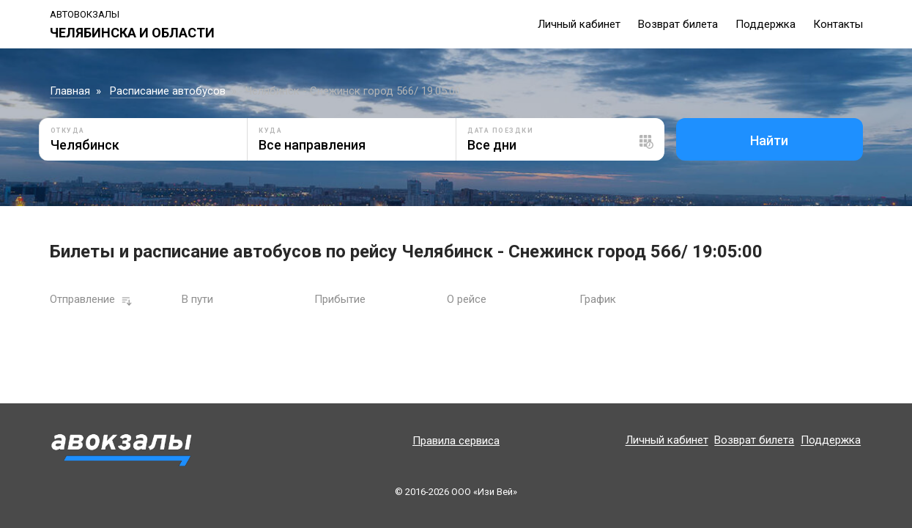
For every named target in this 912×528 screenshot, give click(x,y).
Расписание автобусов (168, 91)
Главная (70, 91)
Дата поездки (500, 130)
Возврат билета (678, 24)
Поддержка (765, 24)
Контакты (838, 24)
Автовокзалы (84, 14)
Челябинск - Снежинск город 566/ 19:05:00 (353, 91)
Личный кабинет (579, 24)
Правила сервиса (456, 440)
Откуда (68, 130)
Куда (270, 130)
